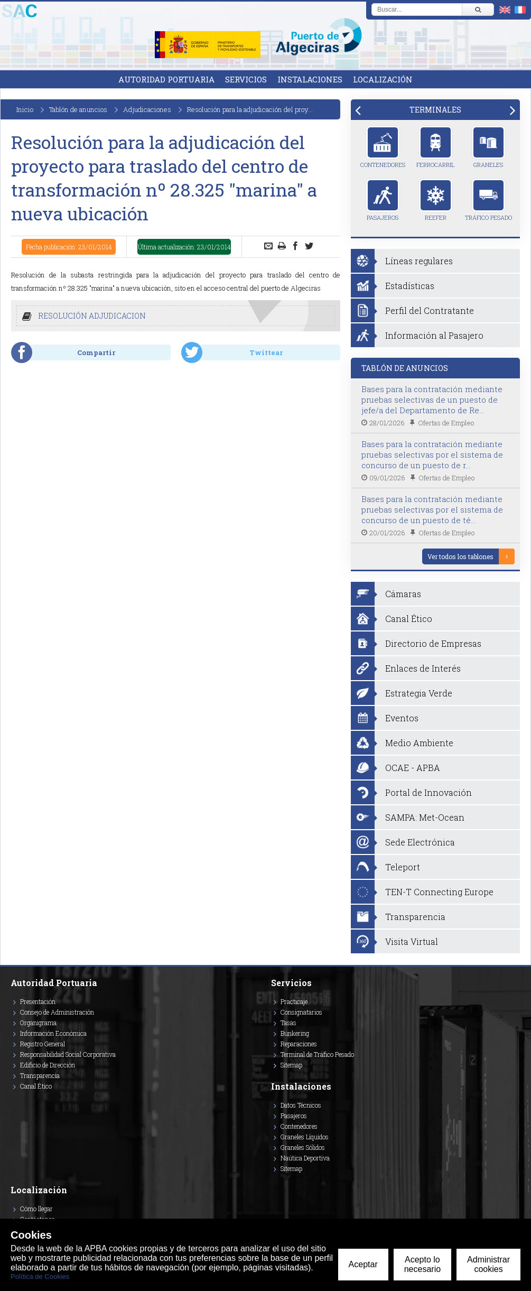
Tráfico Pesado (488, 199)
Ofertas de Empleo (446, 423)
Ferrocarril (435, 147)
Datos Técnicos (301, 1105)
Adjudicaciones (147, 109)
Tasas (288, 1022)
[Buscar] (477, 9)
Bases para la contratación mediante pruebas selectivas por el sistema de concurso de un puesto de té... (432, 509)
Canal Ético (36, 1086)
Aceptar (363, 1264)
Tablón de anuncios (78, 109)
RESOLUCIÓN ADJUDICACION (92, 316)
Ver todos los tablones (460, 556)
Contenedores (382, 147)
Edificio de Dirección (47, 1065)
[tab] (435, 109)
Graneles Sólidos (303, 1147)
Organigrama (38, 1022)
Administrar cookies (488, 1264)
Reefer (435, 199)
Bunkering (295, 1033)
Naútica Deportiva (305, 1158)
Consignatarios (301, 1012)
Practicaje (294, 1001)
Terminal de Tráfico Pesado (317, 1054)
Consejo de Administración (57, 1012)
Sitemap (291, 1065)
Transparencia (40, 1075)
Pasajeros (383, 199)
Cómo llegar (36, 1208)
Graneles (488, 147)
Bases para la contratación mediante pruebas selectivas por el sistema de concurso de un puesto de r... (432, 454)
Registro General (42, 1043)
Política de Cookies (40, 1276)
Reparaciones (299, 1043)
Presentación (37, 1001)
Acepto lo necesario (422, 1264)
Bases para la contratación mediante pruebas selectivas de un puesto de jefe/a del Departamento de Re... (431, 399)
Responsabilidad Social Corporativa (68, 1054)
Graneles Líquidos (305, 1136)
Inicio (24, 109)
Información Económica (53, 1033)
